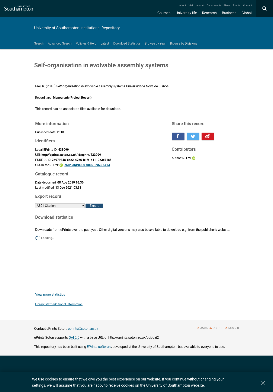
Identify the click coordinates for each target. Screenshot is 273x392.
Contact (247, 5)
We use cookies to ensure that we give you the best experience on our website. (97, 379)
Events (237, 5)
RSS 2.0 (233, 328)
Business (229, 13)
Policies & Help (86, 43)
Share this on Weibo (208, 136)
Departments (214, 5)
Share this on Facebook (178, 136)
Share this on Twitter (193, 136)
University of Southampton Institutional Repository (77, 28)
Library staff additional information (59, 304)
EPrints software (99, 347)
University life (186, 13)
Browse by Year (155, 43)
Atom (204, 328)
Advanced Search (59, 43)
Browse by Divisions (183, 43)
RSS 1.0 (218, 328)
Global (246, 13)
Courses (163, 13)
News (227, 5)
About (182, 5)
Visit (191, 5)
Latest (104, 43)
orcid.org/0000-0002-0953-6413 (87, 165)
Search (39, 43)
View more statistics (50, 294)
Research (209, 13)
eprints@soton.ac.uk (83, 329)
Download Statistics (127, 43)
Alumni (200, 5)
